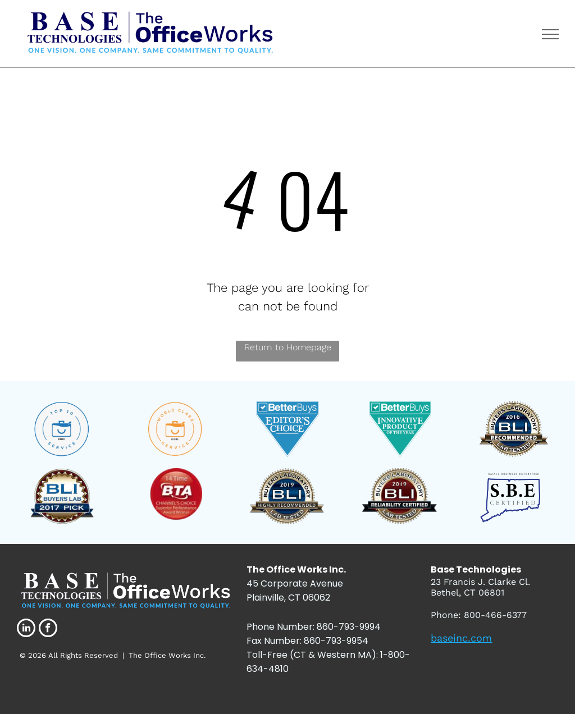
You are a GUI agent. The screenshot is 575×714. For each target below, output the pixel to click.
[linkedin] (26, 629)
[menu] (550, 34)
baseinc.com (461, 638)
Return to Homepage (287, 347)
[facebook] (48, 629)
